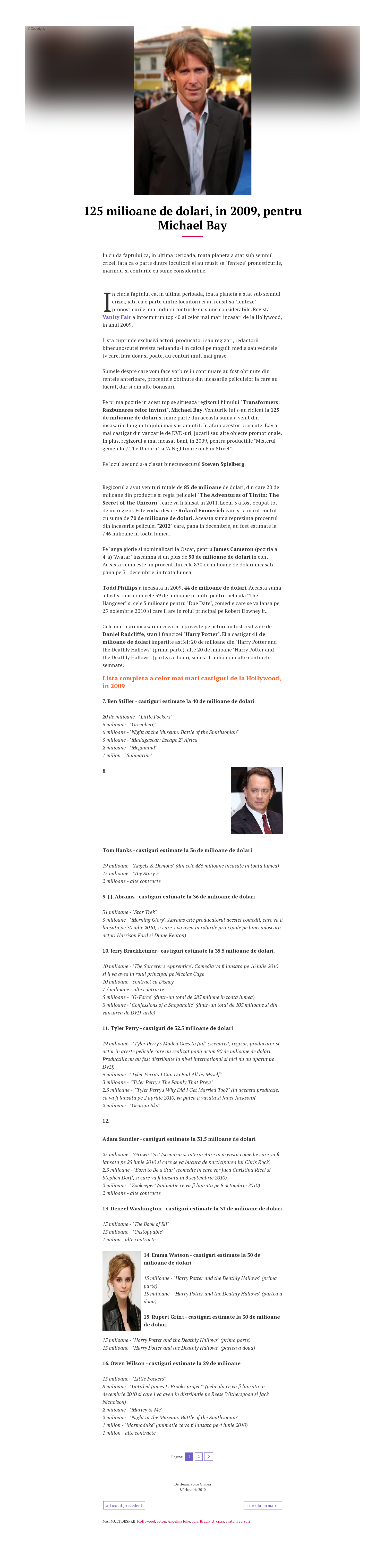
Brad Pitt (207, 1521)
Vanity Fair (116, 316)
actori (161, 1521)
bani (195, 1521)
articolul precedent (124, 1505)
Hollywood (146, 1521)
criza (220, 1521)
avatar (231, 1521)
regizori (243, 1521)
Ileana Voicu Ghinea (195, 1484)
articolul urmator (262, 1505)
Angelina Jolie (179, 1521)
